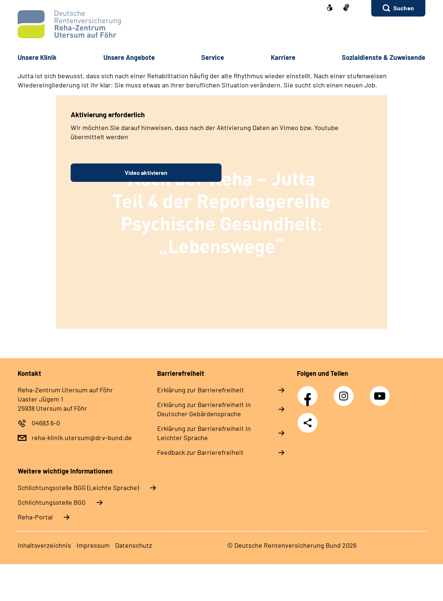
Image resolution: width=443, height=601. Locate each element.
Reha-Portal (35, 517)
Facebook (309, 392)
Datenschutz (133, 545)
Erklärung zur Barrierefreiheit (200, 390)
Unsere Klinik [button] (37, 57)
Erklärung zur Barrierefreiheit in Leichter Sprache (204, 433)
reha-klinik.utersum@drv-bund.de (82, 437)
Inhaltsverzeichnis (44, 545)
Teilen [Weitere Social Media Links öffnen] (307, 422)
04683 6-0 (46, 423)
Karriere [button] (283, 57)
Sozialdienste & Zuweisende (383, 57)
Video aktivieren (146, 172)
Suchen (403, 7)
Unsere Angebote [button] (129, 57)
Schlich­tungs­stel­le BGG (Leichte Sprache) (78, 487)
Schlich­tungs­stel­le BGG (52, 502)
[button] (398, 8)
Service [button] (212, 57)
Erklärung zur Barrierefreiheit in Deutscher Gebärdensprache (204, 409)
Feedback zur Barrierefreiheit (200, 452)
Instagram (345, 392)
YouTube (381, 392)
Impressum (93, 545)
